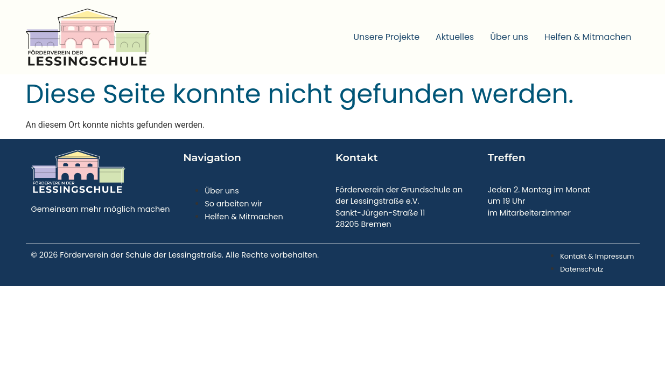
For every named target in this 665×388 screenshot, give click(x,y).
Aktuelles (455, 37)
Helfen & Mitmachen (588, 37)
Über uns (509, 37)
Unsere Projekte (386, 37)
